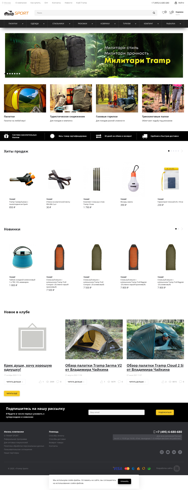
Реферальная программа (15, 454)
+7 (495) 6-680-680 (169, 447)
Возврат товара (56, 457)
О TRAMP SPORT (11, 450)
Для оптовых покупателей (16, 457)
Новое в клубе (17, 327)
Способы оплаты (56, 450)
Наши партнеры (11, 468)
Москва (7, 2)
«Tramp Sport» (21, 483)
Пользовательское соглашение (18, 464)
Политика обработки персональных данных (24, 461)
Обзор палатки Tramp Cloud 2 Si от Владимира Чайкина (155, 382)
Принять (124, 481)
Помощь (54, 446)
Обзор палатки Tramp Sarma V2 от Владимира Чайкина (93, 382)
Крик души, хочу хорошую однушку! (28, 382)
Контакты (53, 461)
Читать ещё (11, 408)
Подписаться (164, 427)
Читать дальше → (14, 397)
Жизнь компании (14, 446)
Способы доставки (57, 454)
